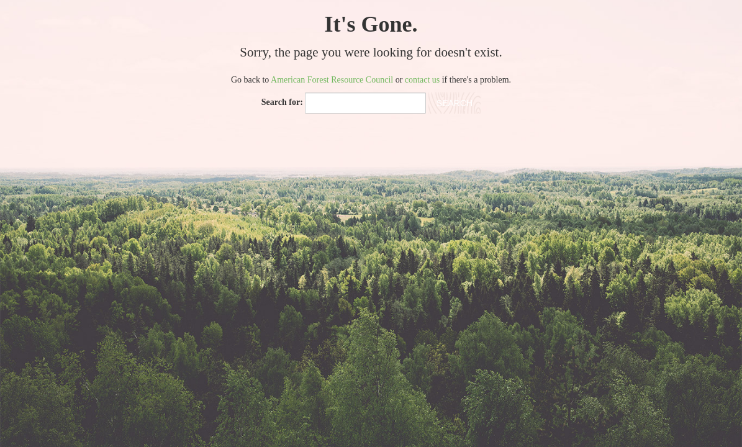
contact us (422, 79)
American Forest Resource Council (332, 79)
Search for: (282, 102)
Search (455, 103)
